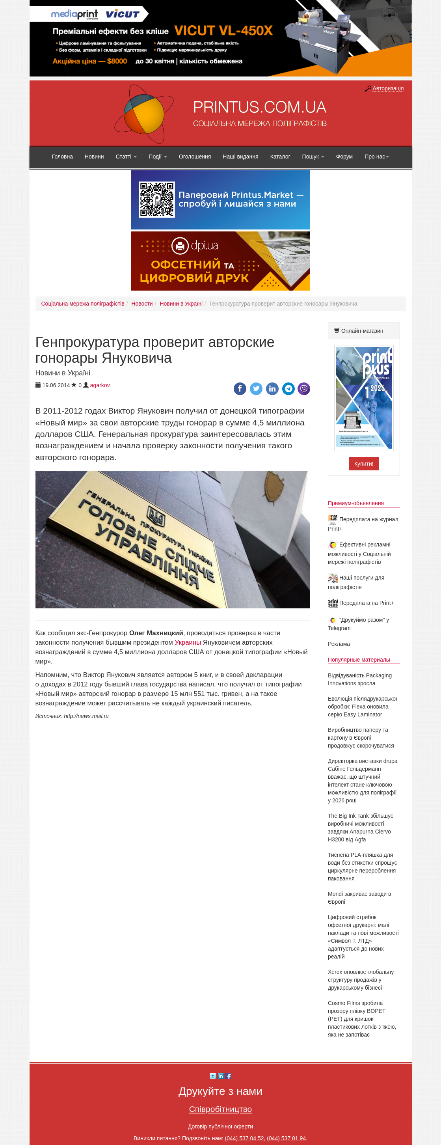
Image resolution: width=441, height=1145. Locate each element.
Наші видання (240, 156)
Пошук (313, 156)
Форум (344, 156)
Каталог (280, 156)
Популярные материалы (359, 659)
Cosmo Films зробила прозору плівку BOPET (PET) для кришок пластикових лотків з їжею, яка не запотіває (362, 1019)
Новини (94, 156)
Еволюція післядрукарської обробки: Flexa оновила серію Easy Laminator (362, 707)
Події (158, 156)
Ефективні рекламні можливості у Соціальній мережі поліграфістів (359, 553)
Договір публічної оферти (220, 1126)
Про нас (377, 156)
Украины (188, 642)
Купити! (364, 464)
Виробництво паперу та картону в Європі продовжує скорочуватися (361, 738)
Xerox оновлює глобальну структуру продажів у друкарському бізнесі (361, 980)
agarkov (100, 385)
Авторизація (388, 88)
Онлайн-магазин (362, 331)
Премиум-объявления (356, 503)
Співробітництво (220, 1108)
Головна (62, 156)
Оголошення (195, 156)
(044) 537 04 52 (244, 1138)
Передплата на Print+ (361, 603)
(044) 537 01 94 (286, 1138)
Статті (126, 156)
